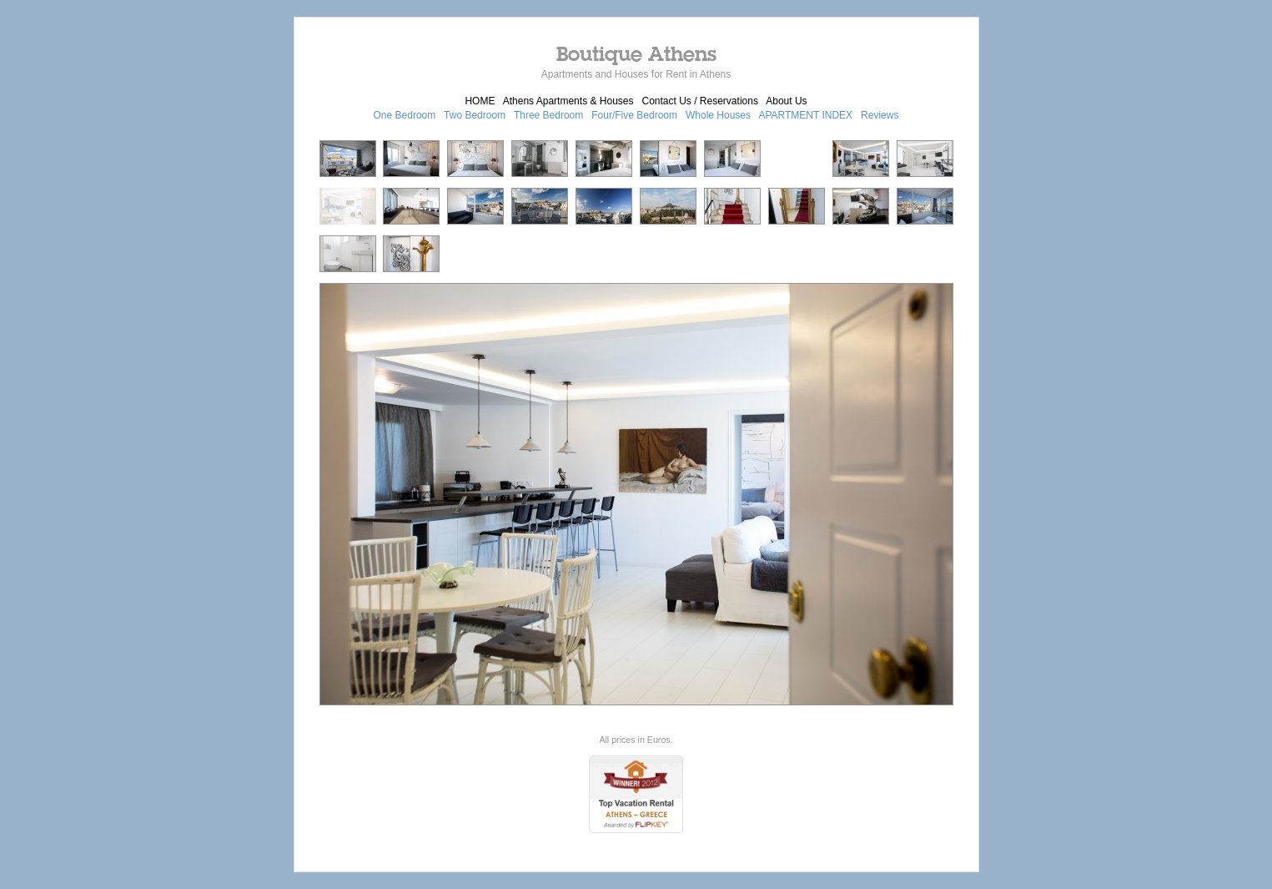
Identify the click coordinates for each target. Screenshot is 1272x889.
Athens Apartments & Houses (568, 101)
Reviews (879, 115)
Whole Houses (718, 115)
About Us (786, 101)
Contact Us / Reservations (700, 101)
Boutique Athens (636, 53)
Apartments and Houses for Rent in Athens (636, 74)
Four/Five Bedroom (634, 115)
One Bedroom (405, 115)
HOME (480, 101)
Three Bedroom (548, 115)
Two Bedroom (474, 115)
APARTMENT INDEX (805, 115)
